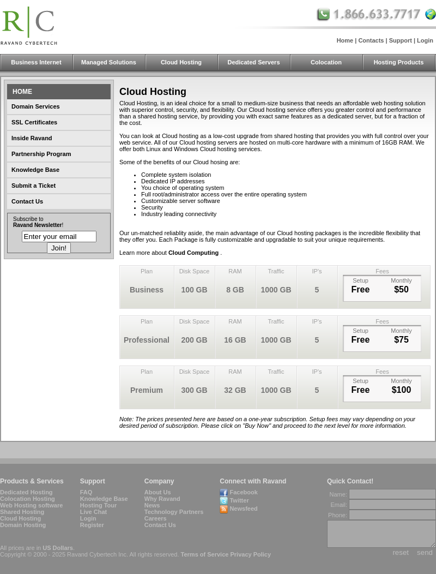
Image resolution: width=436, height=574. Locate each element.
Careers (155, 518)
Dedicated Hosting (26, 492)
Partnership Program (41, 154)
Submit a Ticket (33, 185)
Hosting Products (399, 62)
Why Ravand (162, 498)
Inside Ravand (31, 138)
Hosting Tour (98, 505)
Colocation (326, 62)
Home (345, 40)
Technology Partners (174, 512)
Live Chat (93, 512)
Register (92, 525)
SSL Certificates (34, 122)
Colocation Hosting (27, 498)
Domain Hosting (23, 525)
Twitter (239, 500)
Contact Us (27, 201)
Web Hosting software (31, 505)
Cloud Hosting (181, 62)
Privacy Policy (250, 554)
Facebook (243, 492)
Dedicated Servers (254, 62)
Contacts (371, 40)
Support (400, 40)
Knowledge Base (35, 169)
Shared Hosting (22, 512)
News (152, 505)
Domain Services (35, 106)
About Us (157, 492)
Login (425, 40)
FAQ (86, 492)
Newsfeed (243, 508)
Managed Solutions (108, 62)
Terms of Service (205, 554)
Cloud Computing (194, 252)
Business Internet (36, 62)
